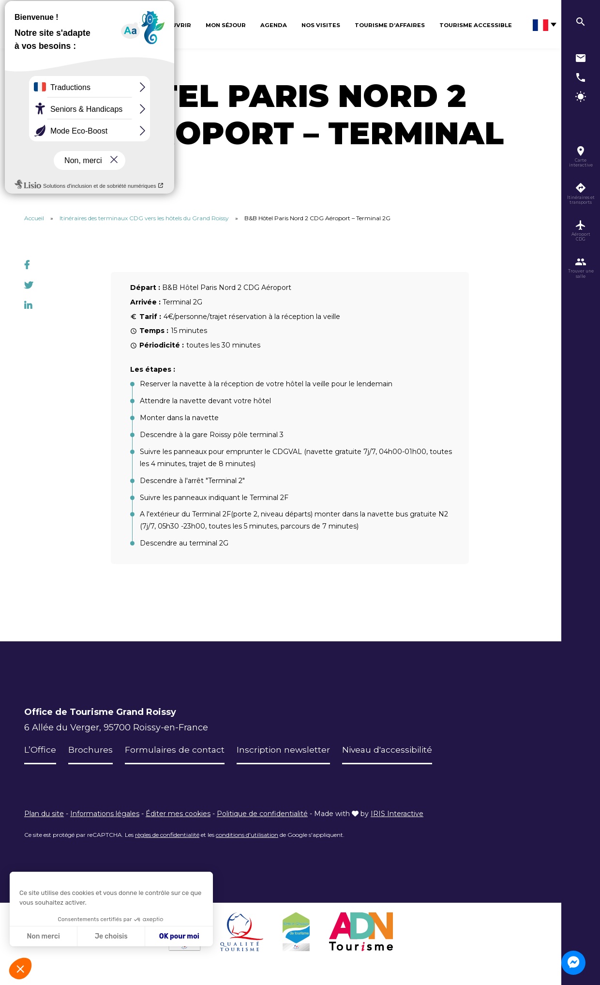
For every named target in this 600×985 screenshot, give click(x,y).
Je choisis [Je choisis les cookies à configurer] (111, 936)
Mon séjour (226, 25)
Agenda (273, 25)
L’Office (40, 749)
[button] (20, 968)
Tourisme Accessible (475, 25)
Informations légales (104, 813)
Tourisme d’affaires (390, 25)
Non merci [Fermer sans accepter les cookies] (43, 936)
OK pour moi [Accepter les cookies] (179, 936)
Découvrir (172, 25)
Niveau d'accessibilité (392, 749)
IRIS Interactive (397, 813)
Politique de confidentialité (262, 813)
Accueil (34, 218)
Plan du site (44, 813)
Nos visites (320, 25)
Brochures (90, 749)
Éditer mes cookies (178, 813)
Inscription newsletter (285, 749)
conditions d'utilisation (247, 834)
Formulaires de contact (175, 749)
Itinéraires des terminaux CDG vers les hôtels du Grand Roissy (144, 218)
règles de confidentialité (167, 834)
